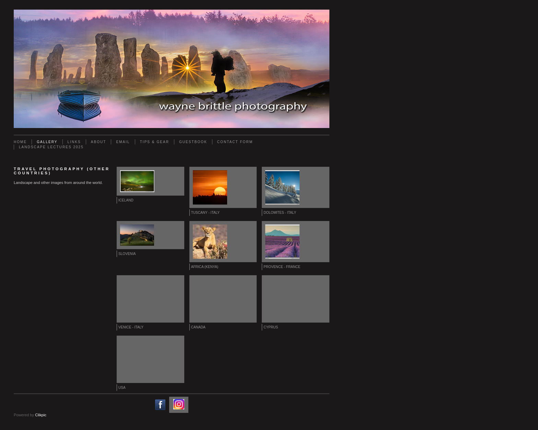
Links (74, 142)
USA (122, 388)
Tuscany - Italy (205, 212)
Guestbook (193, 142)
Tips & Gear (154, 142)
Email (123, 142)
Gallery (47, 142)
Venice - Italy (130, 327)
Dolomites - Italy (280, 212)
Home (20, 142)
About (98, 142)
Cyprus (271, 327)
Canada (198, 327)
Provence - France (282, 267)
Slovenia (127, 254)
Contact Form (235, 142)
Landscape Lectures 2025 (51, 147)
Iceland (125, 200)
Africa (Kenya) (204, 267)
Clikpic (40, 415)
